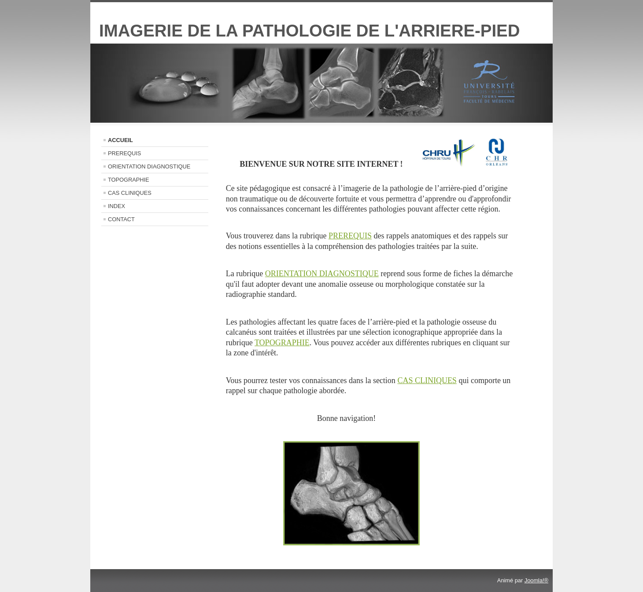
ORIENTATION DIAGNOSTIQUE (149, 166)
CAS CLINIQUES (130, 193)
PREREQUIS (124, 153)
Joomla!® (536, 580)
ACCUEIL (120, 140)
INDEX (116, 206)
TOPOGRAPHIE (128, 179)
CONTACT (121, 219)
